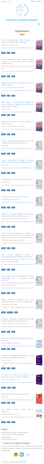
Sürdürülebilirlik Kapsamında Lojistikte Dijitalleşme (17, 179)
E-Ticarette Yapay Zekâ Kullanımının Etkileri (15, 197)
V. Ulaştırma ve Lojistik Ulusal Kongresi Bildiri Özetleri (15, 399)
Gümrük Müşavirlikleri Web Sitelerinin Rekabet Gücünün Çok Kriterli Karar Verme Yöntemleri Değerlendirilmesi (17, 61)
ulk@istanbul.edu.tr (6, 1)
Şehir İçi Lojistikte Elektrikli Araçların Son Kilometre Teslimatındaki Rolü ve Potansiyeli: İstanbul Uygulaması (17, 278)
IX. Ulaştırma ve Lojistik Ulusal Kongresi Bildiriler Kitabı (15, 47)
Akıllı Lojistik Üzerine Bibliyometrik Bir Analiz (15, 394)
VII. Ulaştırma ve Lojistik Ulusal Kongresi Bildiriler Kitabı (15, 346)
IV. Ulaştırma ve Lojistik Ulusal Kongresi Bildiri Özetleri (15, 417)
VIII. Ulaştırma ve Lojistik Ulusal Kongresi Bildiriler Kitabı (15, 148)
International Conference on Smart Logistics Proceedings (16, 363)
